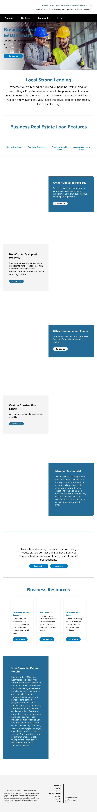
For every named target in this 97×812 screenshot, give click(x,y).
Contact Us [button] (13, 56)
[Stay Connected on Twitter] (12, 785)
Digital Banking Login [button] (78, 6)
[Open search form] (91, 5)
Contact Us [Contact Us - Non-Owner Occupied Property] (16, 281)
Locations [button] (59, 566)
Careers (58, 788)
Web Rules (58, 796)
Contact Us (57, 786)
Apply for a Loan (71, 9)
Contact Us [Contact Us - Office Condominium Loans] (60, 349)
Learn (60, 18)
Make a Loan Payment (62, 6)
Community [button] (44, 18)
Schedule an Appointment (57, 9)
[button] (15, 18)
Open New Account (48, 6)
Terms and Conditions (54, 794)
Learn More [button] (20, 639)
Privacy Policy (57, 791)
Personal (9, 18)
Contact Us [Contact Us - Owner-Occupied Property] (60, 203)
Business (25, 18)
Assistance (87, 9)
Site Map (58, 801)
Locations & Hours (41, 9)
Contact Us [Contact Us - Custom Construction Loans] (16, 423)
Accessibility (57, 799)
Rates (80, 9)
